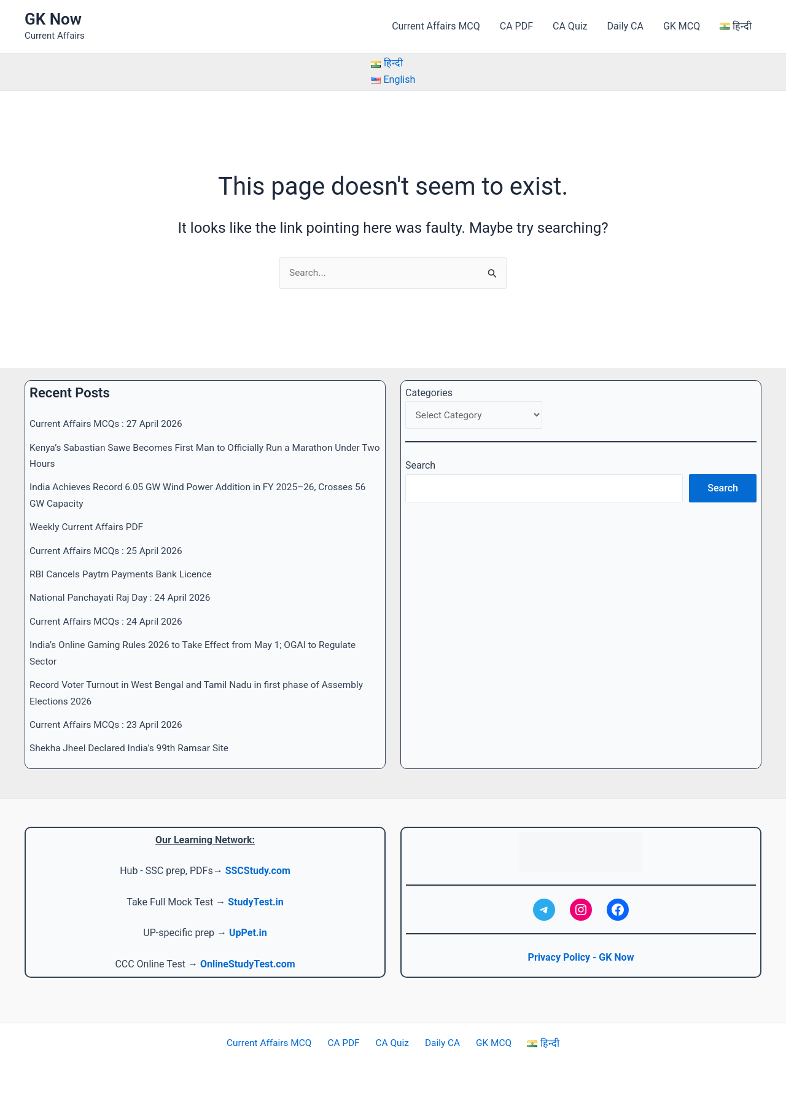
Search (420, 467)
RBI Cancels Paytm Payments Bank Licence (124, 574)
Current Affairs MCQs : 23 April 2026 (108, 724)
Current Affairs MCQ (436, 26)
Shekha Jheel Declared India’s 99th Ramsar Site (132, 748)
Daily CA (625, 26)
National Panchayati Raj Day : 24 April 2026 (123, 598)
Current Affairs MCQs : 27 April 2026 (108, 424)
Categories (429, 393)
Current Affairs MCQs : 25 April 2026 (108, 550)
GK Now (53, 19)
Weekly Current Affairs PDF (88, 527)
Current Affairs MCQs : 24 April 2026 (108, 621)
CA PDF (516, 26)
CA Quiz (570, 26)
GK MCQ (681, 26)
